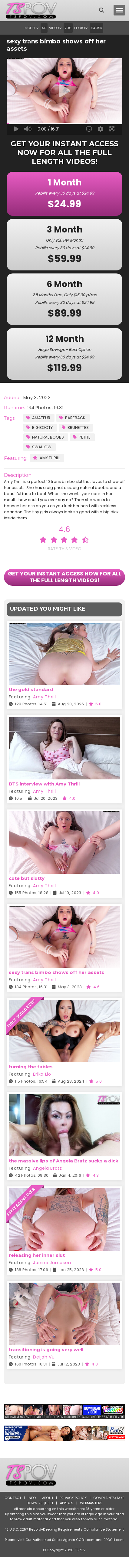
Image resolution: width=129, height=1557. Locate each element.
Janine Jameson (52, 1263)
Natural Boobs (45, 437)
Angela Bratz (47, 1168)
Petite (82, 437)
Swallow (38, 447)
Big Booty (39, 427)
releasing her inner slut (37, 1255)
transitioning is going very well (46, 1349)
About (47, 1497)
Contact (13, 1497)
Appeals (67, 1503)
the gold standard (31, 689)
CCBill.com (85, 1539)
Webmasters (91, 1503)
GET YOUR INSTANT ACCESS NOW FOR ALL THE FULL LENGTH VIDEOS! (64, 577)
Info (31, 1497)
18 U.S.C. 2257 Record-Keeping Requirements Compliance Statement (64, 1529)
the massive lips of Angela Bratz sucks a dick (63, 1161)
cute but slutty (27, 878)
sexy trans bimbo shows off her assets (56, 972)
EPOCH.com (114, 1539)
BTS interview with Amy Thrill (44, 784)
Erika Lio (42, 1074)
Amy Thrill (46, 458)
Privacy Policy (73, 1497)
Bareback (72, 418)
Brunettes (75, 427)
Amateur (38, 418)
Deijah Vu (44, 1357)
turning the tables (31, 1067)
